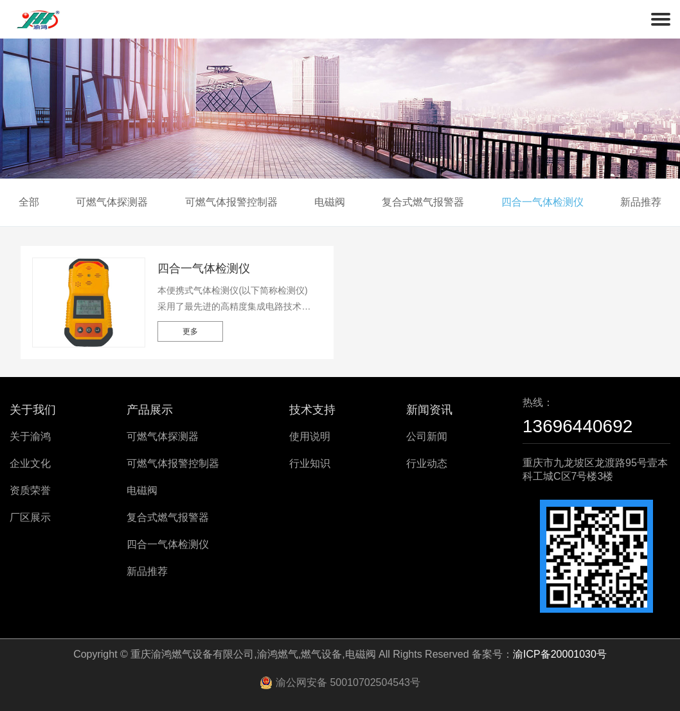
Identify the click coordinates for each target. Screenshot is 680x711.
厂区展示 (30, 517)
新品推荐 (640, 202)
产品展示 (150, 409)
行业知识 (309, 463)
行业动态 (426, 463)
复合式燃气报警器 (423, 202)
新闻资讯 (429, 409)
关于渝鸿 (30, 436)
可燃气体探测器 (112, 202)
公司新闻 (426, 436)
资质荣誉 (30, 490)
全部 (29, 202)
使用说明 (309, 436)
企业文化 (30, 463)
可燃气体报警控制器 (231, 202)
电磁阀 (329, 202)
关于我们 (33, 409)
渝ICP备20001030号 (560, 654)
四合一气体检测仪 (542, 202)
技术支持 (312, 409)
